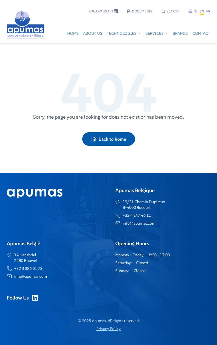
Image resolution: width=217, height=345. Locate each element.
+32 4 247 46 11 (137, 215)
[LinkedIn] (35, 298)
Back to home (108, 139)
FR (208, 11)
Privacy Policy (108, 328)
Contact (201, 33)
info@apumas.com (139, 223)
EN (202, 11)
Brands (180, 33)
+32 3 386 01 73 (28, 268)
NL (196, 11)
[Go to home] (26, 34)
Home (73, 33)
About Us (92, 33)
